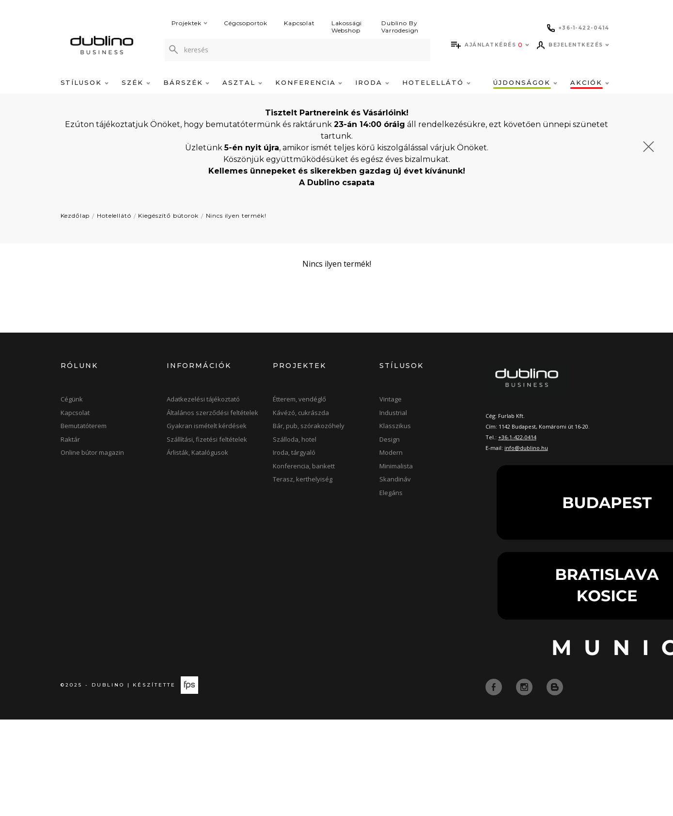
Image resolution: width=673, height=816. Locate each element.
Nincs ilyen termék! (236, 215)
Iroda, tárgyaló (294, 452)
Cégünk (72, 399)
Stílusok (85, 82)
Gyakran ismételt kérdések (207, 425)
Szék (136, 82)
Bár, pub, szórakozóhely (308, 425)
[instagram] (525, 686)
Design (389, 439)
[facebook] (494, 686)
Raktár (70, 439)
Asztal (242, 82)
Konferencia (308, 82)
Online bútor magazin (92, 452)
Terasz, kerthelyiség (302, 479)
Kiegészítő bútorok (168, 215)
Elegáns (391, 492)
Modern (391, 452)
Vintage (390, 399)
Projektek (190, 23)
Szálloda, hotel (294, 439)
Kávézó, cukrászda (301, 412)
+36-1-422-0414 (517, 437)
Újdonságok (525, 82)
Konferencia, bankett (304, 466)
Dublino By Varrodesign (400, 26)
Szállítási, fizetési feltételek (207, 439)
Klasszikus (395, 425)
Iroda (372, 82)
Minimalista (396, 466)
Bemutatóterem (84, 425)
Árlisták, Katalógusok (197, 452)
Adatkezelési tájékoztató (203, 399)
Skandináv (395, 479)
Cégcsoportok (245, 23)
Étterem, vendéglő (299, 399)
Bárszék (186, 82)
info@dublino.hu (526, 447)
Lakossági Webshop (346, 26)
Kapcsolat (299, 23)
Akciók (589, 82)
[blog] (555, 686)
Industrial (393, 412)
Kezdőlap (75, 215)
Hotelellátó (436, 82)
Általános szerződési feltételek (212, 412)
